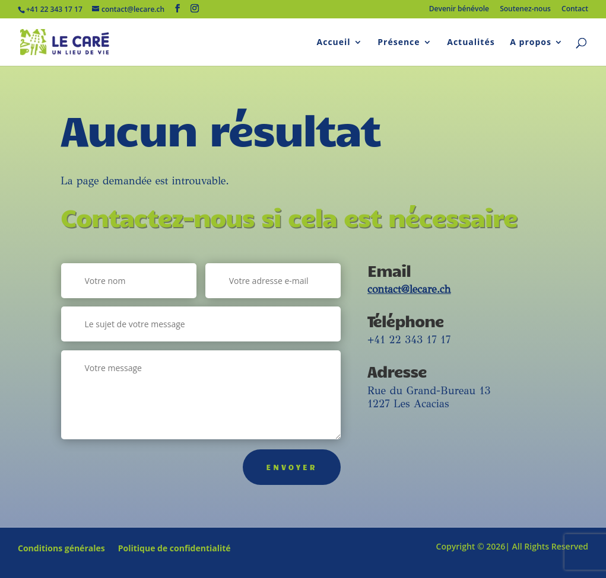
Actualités (470, 42)
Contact (574, 9)
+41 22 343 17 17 (408, 339)
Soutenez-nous (525, 9)
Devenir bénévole (459, 9)
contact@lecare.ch (408, 289)
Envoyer (292, 467)
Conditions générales (61, 549)
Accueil (334, 42)
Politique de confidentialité (174, 549)
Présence (398, 42)
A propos (530, 42)
